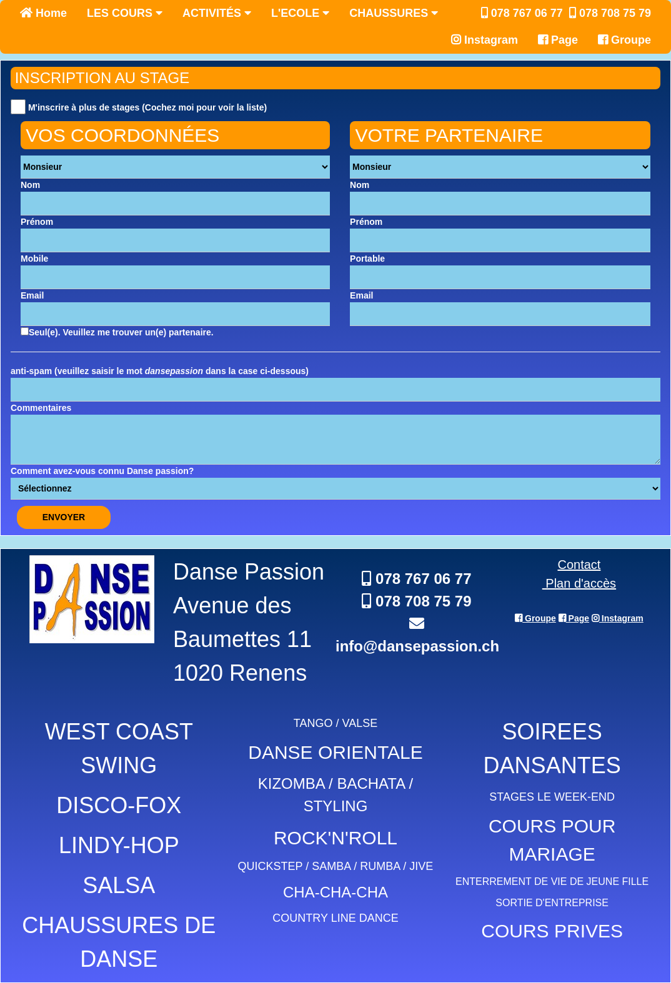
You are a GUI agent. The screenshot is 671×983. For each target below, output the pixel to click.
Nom (30, 185)
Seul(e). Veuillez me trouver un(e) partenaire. (117, 332)
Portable (367, 259)
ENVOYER (63, 517)
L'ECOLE (300, 13)
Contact (578, 564)
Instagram (484, 40)
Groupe (624, 40)
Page (558, 40)
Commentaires (41, 408)
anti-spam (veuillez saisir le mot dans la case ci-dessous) (160, 371)
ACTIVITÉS (216, 13)
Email (32, 295)
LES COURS (124, 13)
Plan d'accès (579, 583)
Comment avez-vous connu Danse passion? (102, 471)
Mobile (34, 259)
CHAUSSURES (393, 13)
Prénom (37, 222)
